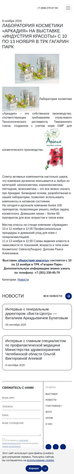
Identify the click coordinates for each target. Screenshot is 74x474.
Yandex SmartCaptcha (11, 446)
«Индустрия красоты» (33, 260)
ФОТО (48, 412)
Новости (23, 279)
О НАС (48, 424)
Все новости (52, 296)
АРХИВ (49, 418)
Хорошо (34, 468)
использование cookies (40, 460)
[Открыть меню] (68, 8)
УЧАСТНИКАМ (52, 406)
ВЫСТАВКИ (51, 394)
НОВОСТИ (50, 400)
